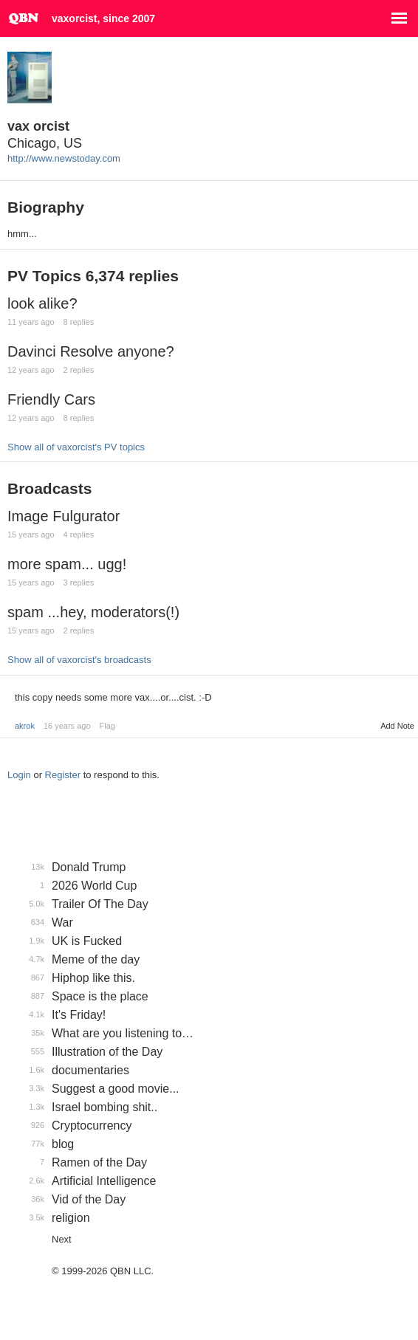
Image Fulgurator (63, 516)
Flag (107, 725)
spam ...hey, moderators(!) (93, 612)
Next (62, 1239)
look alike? (42, 303)
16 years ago (67, 725)
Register (62, 774)
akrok (25, 725)
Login (19, 774)
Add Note (397, 725)
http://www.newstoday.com (63, 158)
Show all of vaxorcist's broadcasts (79, 659)
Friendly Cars (51, 399)
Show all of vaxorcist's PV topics (76, 447)
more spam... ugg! (66, 564)
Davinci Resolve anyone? (90, 351)
